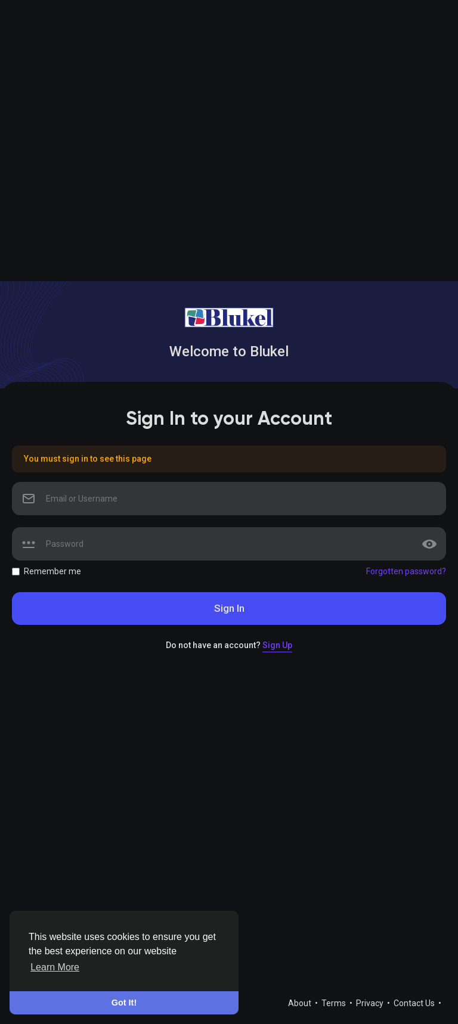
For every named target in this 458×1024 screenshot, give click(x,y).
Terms (334, 1003)
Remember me (52, 571)
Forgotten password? (406, 571)
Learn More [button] (54, 967)
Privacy (370, 1003)
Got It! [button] (124, 1002)
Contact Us (415, 1003)
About (300, 1003)
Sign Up (277, 645)
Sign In (229, 608)
